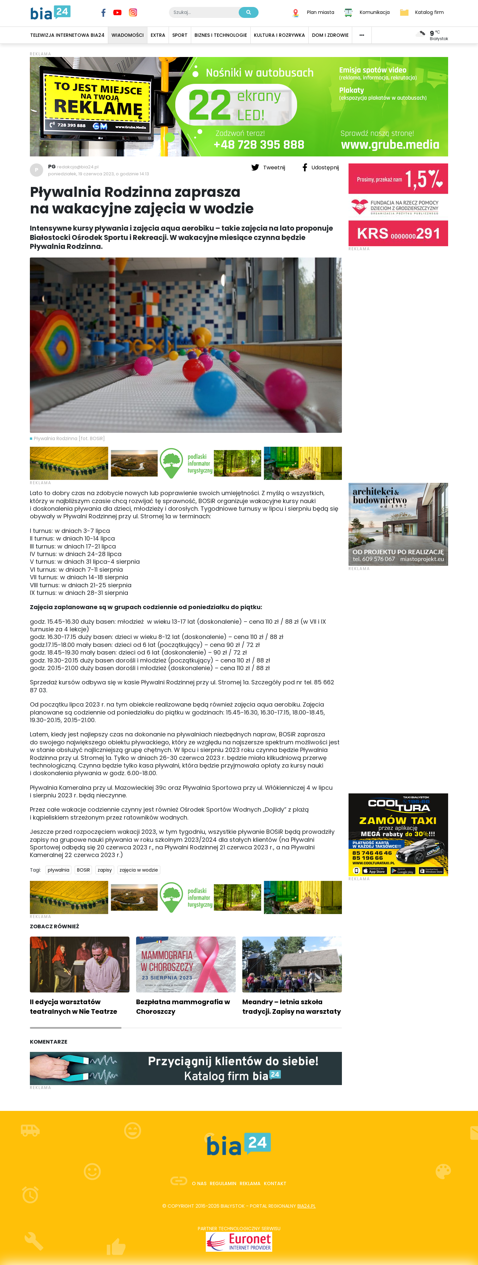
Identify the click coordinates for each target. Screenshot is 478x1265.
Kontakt (275, 1183)
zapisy (105, 870)
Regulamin (223, 1183)
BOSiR (83, 870)
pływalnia (58, 870)
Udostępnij (320, 167)
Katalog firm (429, 12)
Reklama (250, 1183)
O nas (199, 1183)
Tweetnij (268, 167)
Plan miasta (320, 12)
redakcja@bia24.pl (78, 167)
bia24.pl (306, 1206)
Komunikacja (375, 12)
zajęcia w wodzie (139, 870)
